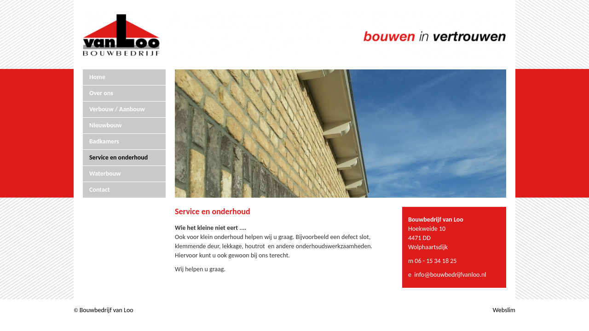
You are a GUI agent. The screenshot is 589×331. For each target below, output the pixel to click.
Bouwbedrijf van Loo (106, 310)
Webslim (504, 310)
